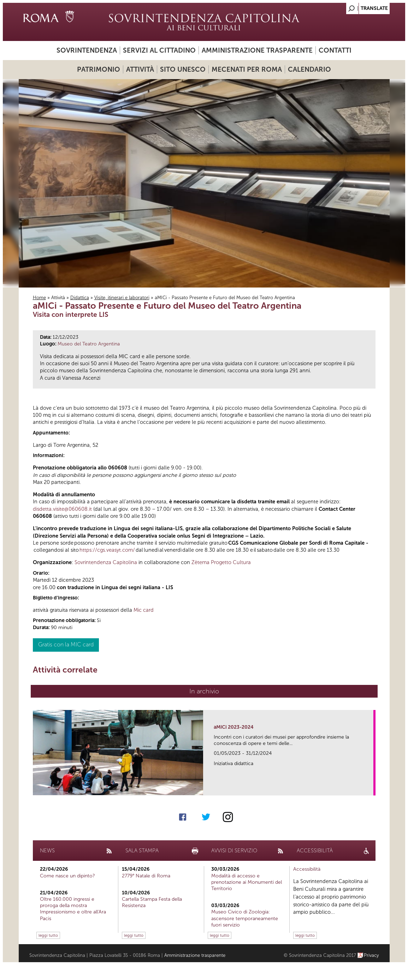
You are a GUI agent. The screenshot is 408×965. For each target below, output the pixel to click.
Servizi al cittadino (159, 50)
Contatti (335, 50)
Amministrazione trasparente (257, 50)
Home (39, 297)
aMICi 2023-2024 (234, 727)
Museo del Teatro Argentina (89, 344)
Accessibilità (306, 869)
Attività (140, 69)
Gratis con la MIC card (66, 644)
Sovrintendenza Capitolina (106, 562)
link (370, 788)
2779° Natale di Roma (146, 876)
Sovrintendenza (87, 50)
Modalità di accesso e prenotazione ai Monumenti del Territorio (246, 882)
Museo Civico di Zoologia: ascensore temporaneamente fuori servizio (244, 918)
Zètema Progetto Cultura (221, 562)
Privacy (371, 955)
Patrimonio (98, 69)
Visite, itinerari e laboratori (121, 297)
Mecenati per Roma (247, 69)
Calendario (309, 69)
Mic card (144, 610)
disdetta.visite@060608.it (62, 509)
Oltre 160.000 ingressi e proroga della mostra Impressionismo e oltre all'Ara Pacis (73, 909)
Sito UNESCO (183, 69)
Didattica (79, 297)
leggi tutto (48, 935)
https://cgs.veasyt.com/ (107, 550)
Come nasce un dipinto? (67, 876)
